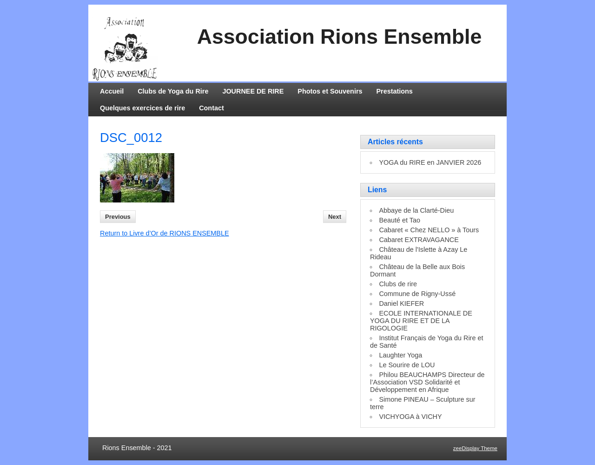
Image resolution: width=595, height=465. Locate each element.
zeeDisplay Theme (475, 448)
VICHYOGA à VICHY (410, 416)
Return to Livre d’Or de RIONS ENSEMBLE (164, 233)
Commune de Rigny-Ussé (417, 293)
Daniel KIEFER (401, 303)
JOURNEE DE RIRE (253, 91)
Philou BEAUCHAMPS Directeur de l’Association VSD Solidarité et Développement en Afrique (427, 382)
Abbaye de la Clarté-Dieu (416, 210)
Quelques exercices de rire (142, 108)
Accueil (112, 91)
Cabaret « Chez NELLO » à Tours (429, 230)
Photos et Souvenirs (330, 91)
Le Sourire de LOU (407, 365)
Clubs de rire (398, 284)
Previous (118, 216)
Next (334, 216)
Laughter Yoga (400, 355)
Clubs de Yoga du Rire (173, 91)
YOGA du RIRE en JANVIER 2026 (430, 162)
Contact (211, 108)
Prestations (395, 91)
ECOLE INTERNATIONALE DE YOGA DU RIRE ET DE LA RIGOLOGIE (421, 321)
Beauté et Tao (399, 220)
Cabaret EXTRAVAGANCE (418, 239)
